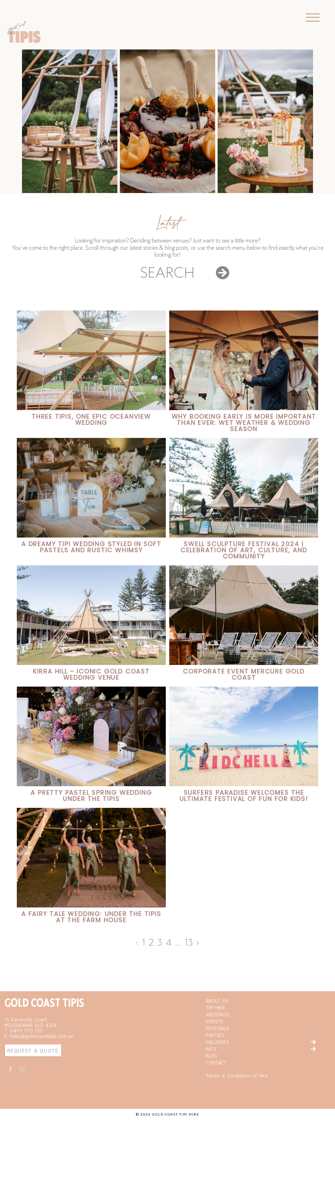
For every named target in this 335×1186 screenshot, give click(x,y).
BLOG (211, 1089)
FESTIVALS (217, 1061)
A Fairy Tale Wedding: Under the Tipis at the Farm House (91, 917)
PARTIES (215, 1068)
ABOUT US (217, 1034)
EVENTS (214, 1054)
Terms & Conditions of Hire (237, 1109)
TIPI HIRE (215, 1041)
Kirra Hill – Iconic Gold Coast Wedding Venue (91, 674)
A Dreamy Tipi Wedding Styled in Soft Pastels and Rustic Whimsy (91, 547)
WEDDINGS (217, 1047)
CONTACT (216, 1096)
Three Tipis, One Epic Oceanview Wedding (91, 419)
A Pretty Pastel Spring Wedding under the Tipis (91, 795)
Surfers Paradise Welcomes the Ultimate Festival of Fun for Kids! (244, 795)
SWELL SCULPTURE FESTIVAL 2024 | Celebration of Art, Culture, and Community (244, 550)
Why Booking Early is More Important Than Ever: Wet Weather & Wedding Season (244, 422)
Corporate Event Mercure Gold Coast (243, 674)
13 (189, 942)
